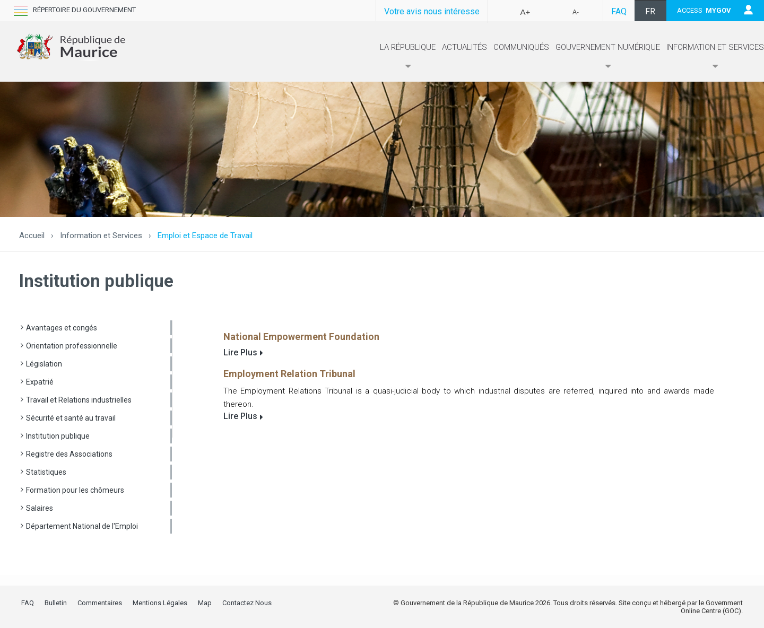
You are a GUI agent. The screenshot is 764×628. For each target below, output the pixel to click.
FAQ (619, 11)
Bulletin (56, 603)
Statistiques (46, 472)
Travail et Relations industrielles (79, 400)
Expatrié (40, 382)
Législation (44, 364)
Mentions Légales (160, 603)
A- (575, 12)
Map (205, 603)
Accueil (32, 235)
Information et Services (715, 56)
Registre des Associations (69, 454)
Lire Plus (240, 352)
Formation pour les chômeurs (75, 490)
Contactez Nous (247, 603)
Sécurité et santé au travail (71, 418)
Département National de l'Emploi (82, 526)
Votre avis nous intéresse (432, 11)
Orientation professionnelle (71, 346)
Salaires (39, 508)
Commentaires (99, 603)
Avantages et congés (61, 328)
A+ (525, 11)
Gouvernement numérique (607, 56)
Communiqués (521, 47)
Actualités (464, 47)
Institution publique (58, 436)
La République (408, 56)
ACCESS (704, 10)
